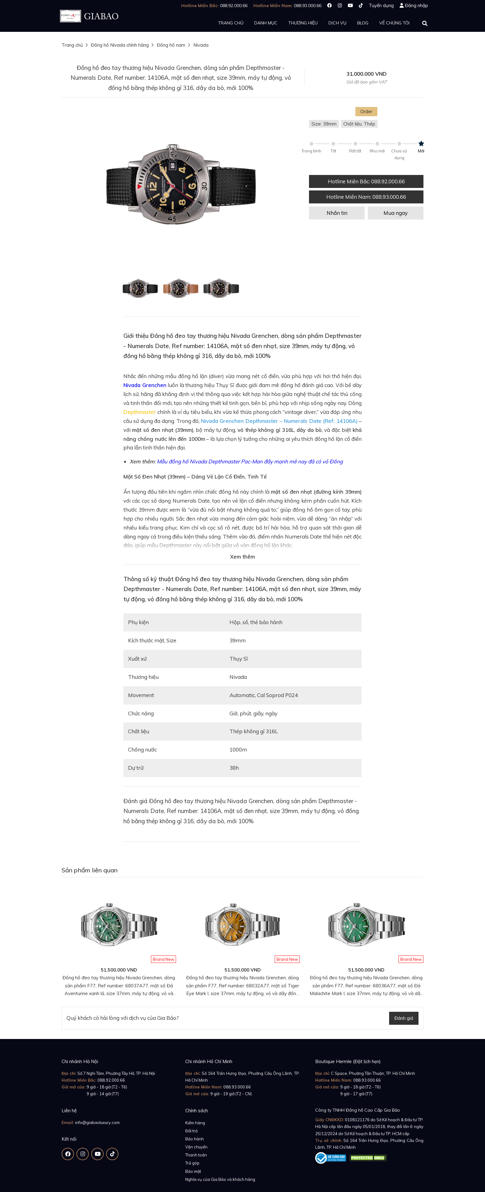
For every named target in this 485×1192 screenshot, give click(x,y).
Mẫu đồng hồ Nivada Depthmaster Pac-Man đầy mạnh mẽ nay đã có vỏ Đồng (250, 461)
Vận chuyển (196, 1146)
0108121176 (357, 1119)
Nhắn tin (337, 213)
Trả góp (192, 1162)
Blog (362, 23)
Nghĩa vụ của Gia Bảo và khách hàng (220, 1179)
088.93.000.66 (237, 1086)
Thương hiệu (303, 23)
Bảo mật (193, 1171)
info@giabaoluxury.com (97, 1122)
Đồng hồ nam (171, 45)
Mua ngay (396, 213)
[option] (181, 186)
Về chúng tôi (394, 23)
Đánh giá (403, 1018)
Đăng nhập (416, 5)
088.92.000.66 (111, 1080)
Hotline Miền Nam (366, 197)
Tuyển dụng (381, 5)
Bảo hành (194, 1138)
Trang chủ (230, 23)
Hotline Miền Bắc (366, 181)
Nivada (200, 45)
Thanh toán (196, 1154)
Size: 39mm (324, 124)
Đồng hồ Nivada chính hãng (120, 45)
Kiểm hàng (195, 1122)
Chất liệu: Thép (359, 124)
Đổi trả (191, 1130)
